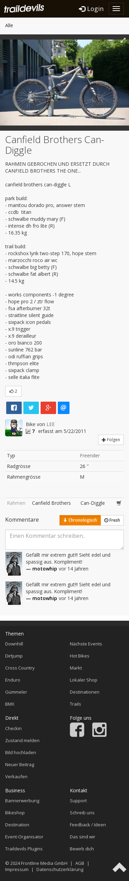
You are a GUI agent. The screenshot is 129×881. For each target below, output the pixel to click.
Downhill (14, 644)
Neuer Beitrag (19, 764)
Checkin (13, 728)
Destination (17, 825)
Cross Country (20, 668)
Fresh (112, 520)
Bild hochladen (20, 752)
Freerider (90, 455)
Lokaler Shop (83, 680)
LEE (50, 424)
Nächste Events (86, 644)
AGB (79, 863)
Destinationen (84, 692)
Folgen (111, 440)
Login (91, 8)
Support (78, 800)
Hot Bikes (79, 656)
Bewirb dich (82, 849)
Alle (9, 25)
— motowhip (41, 568)
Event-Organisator (24, 837)
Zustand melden (22, 740)
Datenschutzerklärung (59, 869)
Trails (75, 704)
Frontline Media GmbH (44, 863)
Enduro (12, 680)
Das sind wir (82, 837)
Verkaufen (16, 776)
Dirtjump (14, 656)
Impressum (17, 869)
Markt (76, 668)
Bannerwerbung (22, 800)
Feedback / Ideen (88, 825)
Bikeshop (15, 812)
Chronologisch (80, 520)
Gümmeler (16, 692)
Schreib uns (82, 812)
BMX (9, 704)
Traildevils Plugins (24, 849)
